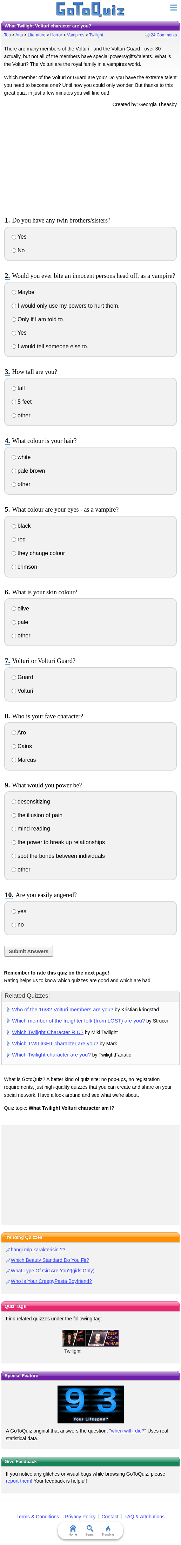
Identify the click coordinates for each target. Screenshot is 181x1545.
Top (7, 35)
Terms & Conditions (37, 1516)
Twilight (96, 35)
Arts (19, 35)
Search (91, 1530)
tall (18, 388)
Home (73, 1530)
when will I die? (128, 1431)
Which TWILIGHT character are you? (55, 1043)
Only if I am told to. (38, 319)
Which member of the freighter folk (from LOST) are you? (78, 1021)
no (18, 925)
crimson (24, 567)
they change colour (38, 553)
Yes (19, 237)
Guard (22, 677)
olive (20, 608)
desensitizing (31, 802)
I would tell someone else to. (50, 346)
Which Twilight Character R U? (47, 1032)
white (21, 457)
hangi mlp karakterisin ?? (38, 1249)
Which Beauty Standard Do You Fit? (50, 1260)
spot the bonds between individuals (58, 856)
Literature (37, 35)
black (21, 526)
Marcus (24, 760)
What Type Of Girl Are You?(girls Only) (53, 1270)
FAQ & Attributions (145, 1516)
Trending (108, 1530)
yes (19, 911)
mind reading (31, 829)
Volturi (22, 691)
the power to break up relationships (58, 842)
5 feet (22, 402)
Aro (19, 733)
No (18, 250)
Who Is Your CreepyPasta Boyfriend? (51, 1281)
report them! (19, 1481)
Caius (22, 746)
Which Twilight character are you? (51, 1055)
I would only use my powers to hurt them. (66, 306)
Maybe (23, 292)
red (19, 539)
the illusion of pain (37, 815)
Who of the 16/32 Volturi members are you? (62, 1009)
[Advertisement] (90, 161)
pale (20, 622)
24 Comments (164, 35)
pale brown (28, 471)
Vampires (76, 35)
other (21, 415)
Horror (56, 35)
